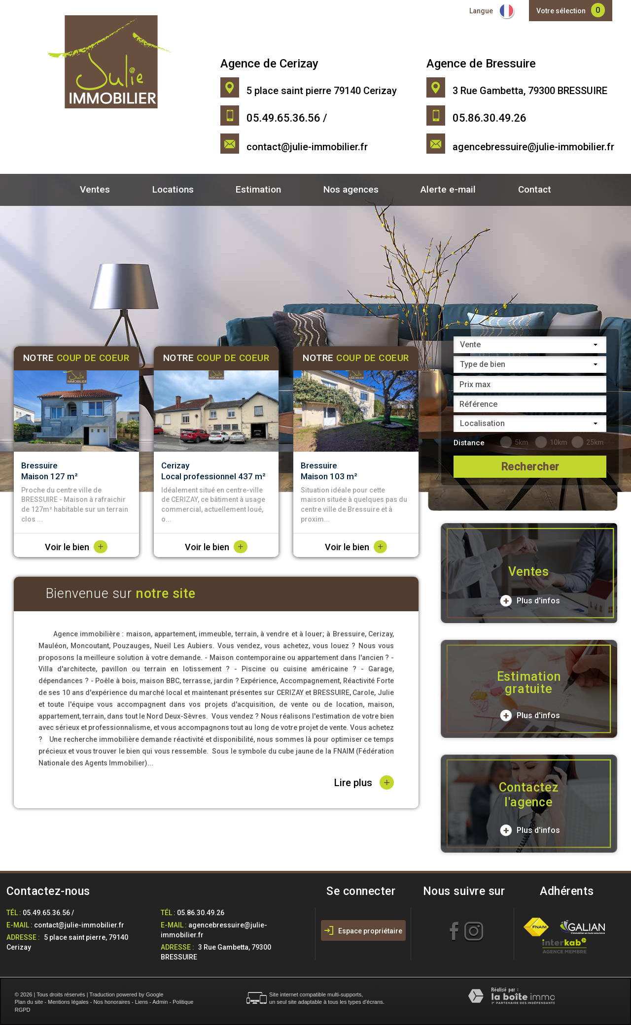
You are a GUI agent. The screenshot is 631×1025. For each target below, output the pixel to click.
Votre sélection (561, 11)
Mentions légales (68, 1002)
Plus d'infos (530, 601)
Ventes (95, 189)
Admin (160, 1002)
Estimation (258, 189)
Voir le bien (76, 547)
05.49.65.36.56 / (48, 913)
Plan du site (29, 1002)
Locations (173, 189)
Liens (141, 1002)
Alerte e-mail (448, 189)
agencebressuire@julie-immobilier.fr (533, 147)
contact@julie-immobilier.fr (307, 147)
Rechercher (530, 467)
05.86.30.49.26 (200, 913)
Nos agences (351, 189)
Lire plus (364, 782)
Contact (534, 189)
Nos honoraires (111, 1002)
